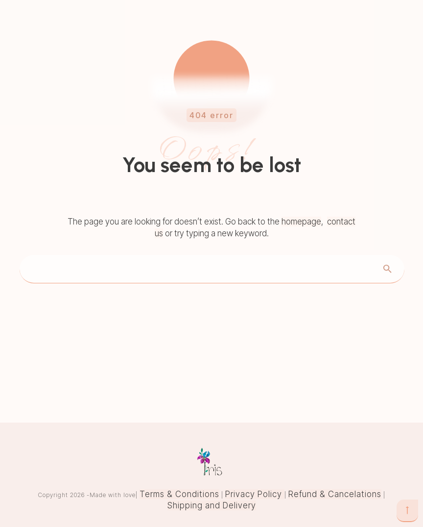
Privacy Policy (254, 494)
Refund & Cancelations (334, 494)
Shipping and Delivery (211, 505)
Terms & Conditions (179, 494)
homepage (301, 221)
